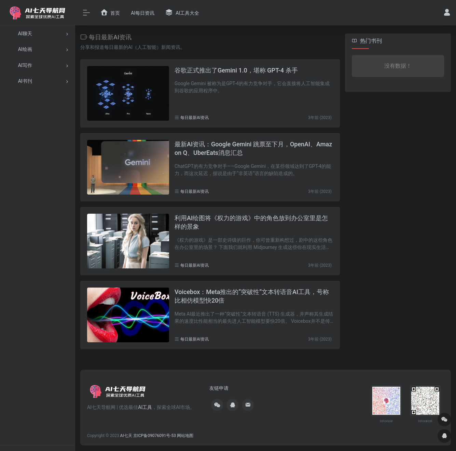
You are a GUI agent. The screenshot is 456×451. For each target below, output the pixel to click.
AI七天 (126, 435)
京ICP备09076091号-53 (154, 435)
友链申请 (219, 388)
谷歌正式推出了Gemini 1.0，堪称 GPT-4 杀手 (236, 70)
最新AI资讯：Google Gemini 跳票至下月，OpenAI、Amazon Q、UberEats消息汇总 (253, 149)
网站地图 (185, 435)
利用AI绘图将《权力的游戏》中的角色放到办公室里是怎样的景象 (251, 222)
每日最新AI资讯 (194, 117)
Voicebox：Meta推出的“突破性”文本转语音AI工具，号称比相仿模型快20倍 (252, 296)
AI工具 (145, 407)
